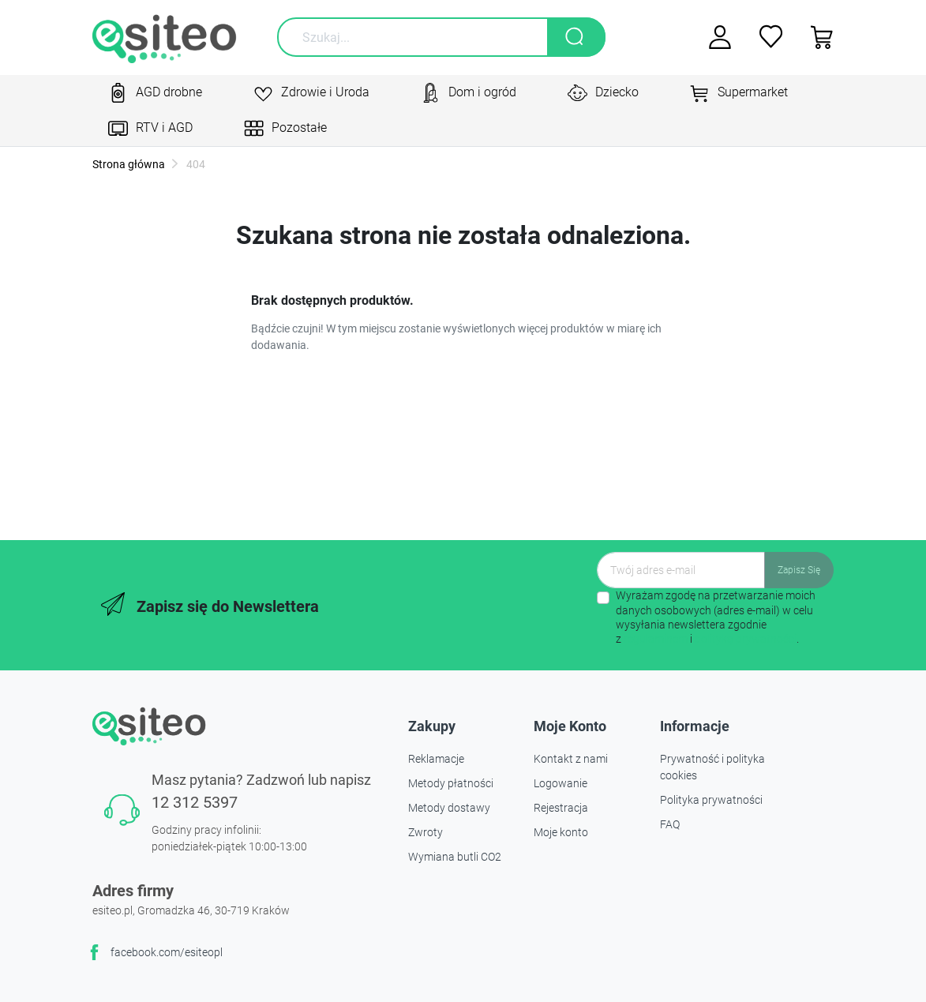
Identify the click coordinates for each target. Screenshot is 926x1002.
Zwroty (425, 832)
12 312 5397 (195, 802)
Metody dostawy (449, 807)
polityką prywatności (746, 638)
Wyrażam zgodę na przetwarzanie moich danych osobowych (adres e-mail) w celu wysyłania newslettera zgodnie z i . (715, 617)
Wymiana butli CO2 (454, 856)
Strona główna (128, 164)
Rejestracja (561, 807)
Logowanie (560, 783)
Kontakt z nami (571, 758)
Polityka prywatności (711, 800)
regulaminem (656, 638)
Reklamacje (436, 758)
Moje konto (561, 832)
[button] (816, 37)
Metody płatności (450, 783)
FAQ (670, 824)
